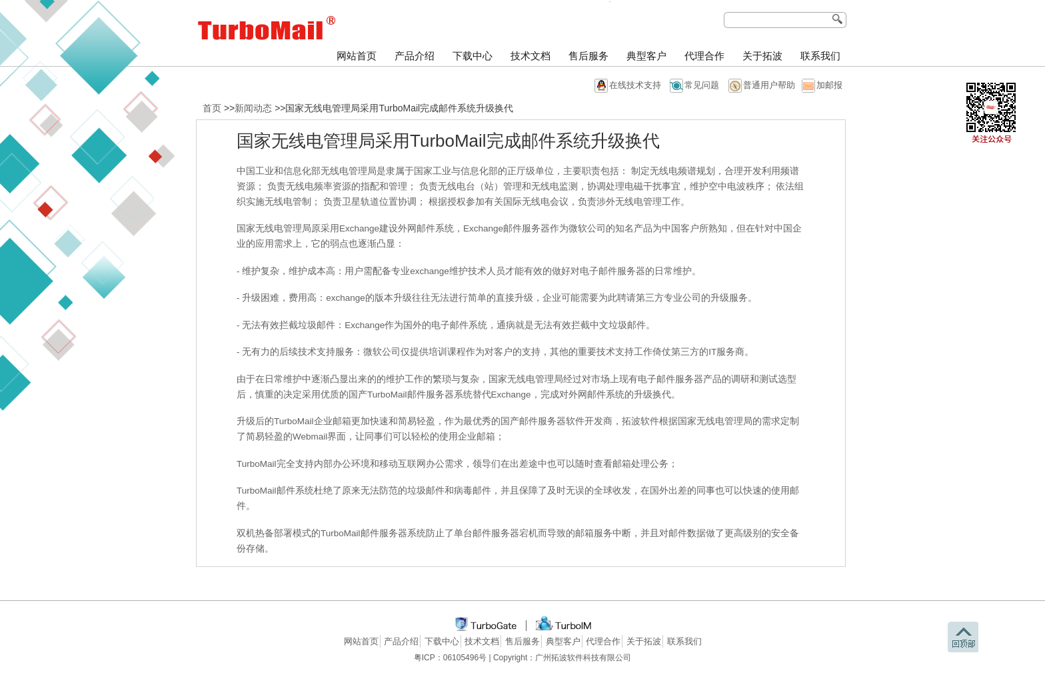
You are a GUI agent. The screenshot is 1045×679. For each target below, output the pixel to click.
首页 (212, 108)
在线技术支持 (635, 85)
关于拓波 (762, 56)
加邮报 (829, 85)
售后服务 (588, 56)
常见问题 (701, 85)
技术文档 (530, 56)
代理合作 (704, 56)
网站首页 (357, 56)
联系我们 (820, 56)
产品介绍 (415, 56)
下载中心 (473, 56)
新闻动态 (253, 108)
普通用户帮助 (769, 85)
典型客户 (646, 56)
